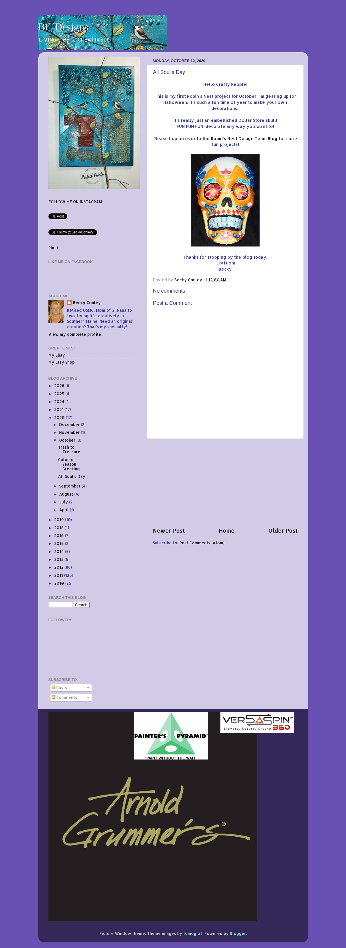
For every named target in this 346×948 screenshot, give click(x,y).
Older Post (283, 530)
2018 (59, 527)
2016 (59, 535)
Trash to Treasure (69, 449)
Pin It (53, 247)
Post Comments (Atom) (202, 542)
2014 (59, 551)
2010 (59, 583)
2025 (60, 393)
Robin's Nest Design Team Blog (244, 138)
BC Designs (63, 27)
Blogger (238, 933)
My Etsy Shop (61, 362)
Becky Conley (87, 302)
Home (227, 530)
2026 (60, 385)
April (64, 509)
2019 (59, 519)
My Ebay (56, 355)
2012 (59, 567)
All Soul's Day (71, 476)
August (66, 494)
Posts (59, 687)
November (70, 432)
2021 (59, 409)
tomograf (192, 933)
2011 (59, 575)
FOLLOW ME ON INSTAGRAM (75, 201)
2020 (60, 417)
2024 (60, 401)
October (68, 440)
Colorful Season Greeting (69, 464)
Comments (64, 697)
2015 (59, 543)
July (64, 501)
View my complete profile (74, 334)
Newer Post (169, 530)
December (70, 424)
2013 (59, 559)
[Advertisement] (225, 483)
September (70, 485)
